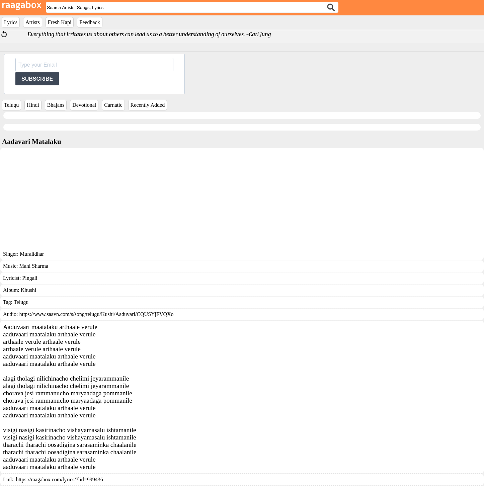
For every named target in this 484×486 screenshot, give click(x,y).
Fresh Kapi (60, 22)
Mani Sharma (33, 266)
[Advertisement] (242, 201)
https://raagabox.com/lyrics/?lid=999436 (59, 479)
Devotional (84, 105)
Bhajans (56, 105)
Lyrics (10, 22)
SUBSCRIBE (37, 79)
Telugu (11, 105)
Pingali (29, 278)
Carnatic (113, 105)
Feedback (89, 22)
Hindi (33, 105)
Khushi (28, 290)
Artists (32, 22)
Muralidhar (32, 254)
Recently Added (148, 105)
